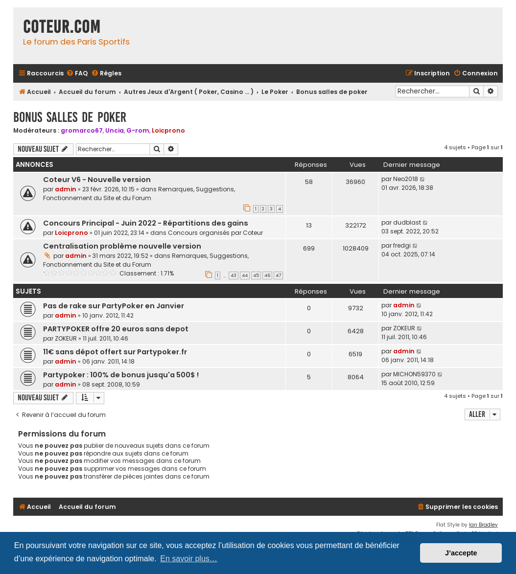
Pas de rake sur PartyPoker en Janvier (113, 306)
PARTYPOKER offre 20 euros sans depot (115, 329)
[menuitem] (77, 73)
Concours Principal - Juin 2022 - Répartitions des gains (145, 223)
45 (256, 275)
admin (65, 189)
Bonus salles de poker (69, 117)
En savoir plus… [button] (188, 558)
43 (233, 275)
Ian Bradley (483, 524)
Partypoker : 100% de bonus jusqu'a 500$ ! (121, 375)
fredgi (402, 245)
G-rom (137, 130)
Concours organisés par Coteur (215, 233)
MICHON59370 (414, 374)
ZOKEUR (66, 338)
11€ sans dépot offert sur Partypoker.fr (115, 352)
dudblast (407, 222)
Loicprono (168, 130)
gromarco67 (82, 130)
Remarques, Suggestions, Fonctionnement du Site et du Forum (139, 193)
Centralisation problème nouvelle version (122, 246)
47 (278, 275)
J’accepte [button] (461, 553)
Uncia (114, 130)
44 (245, 275)
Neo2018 (405, 179)
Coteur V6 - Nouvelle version (97, 179)
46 (267, 275)
